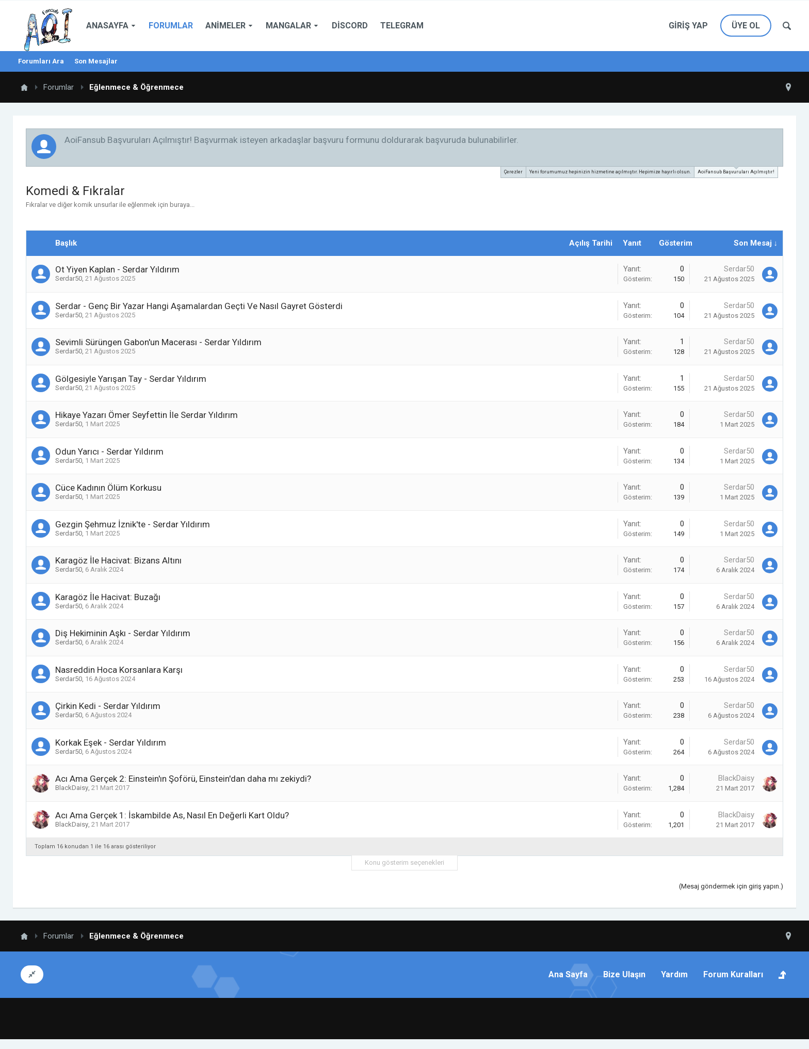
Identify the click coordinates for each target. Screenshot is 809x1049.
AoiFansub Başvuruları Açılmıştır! (736, 170)
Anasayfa (107, 25)
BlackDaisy (71, 788)
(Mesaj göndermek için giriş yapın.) (731, 886)
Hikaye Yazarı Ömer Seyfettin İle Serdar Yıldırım (146, 415)
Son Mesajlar (96, 61)
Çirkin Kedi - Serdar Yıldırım (107, 706)
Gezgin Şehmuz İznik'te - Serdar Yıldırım (132, 524)
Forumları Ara (41, 61)
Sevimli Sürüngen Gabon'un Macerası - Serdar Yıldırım (158, 342)
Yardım (674, 974)
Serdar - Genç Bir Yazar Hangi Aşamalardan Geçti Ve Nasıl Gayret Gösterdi (199, 306)
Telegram (402, 25)
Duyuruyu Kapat (776, 139)
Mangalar (288, 25)
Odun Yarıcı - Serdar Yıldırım (109, 451)
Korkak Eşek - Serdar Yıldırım (110, 742)
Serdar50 (68, 278)
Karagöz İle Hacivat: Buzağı (107, 597)
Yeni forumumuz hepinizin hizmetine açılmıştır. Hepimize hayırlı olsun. (610, 171)
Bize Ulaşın (624, 974)
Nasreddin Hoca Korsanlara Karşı (119, 670)
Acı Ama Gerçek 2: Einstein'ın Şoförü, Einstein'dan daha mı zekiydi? (183, 778)
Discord (350, 25)
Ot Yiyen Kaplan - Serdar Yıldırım (117, 269)
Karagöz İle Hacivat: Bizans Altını (118, 560)
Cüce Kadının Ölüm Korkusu (108, 487)
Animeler (225, 25)
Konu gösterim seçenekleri (404, 862)
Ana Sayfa (568, 974)
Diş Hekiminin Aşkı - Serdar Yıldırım (122, 633)
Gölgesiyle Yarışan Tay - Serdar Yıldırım (130, 379)
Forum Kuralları (733, 974)
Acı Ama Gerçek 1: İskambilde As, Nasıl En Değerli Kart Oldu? (172, 815)
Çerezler (513, 171)
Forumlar (171, 25)
